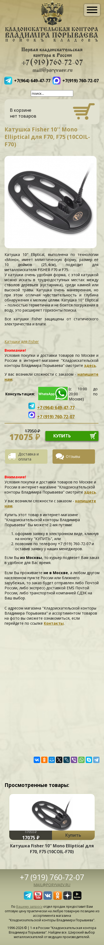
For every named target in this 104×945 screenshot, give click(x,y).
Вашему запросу (29, 906)
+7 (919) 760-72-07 (52, 877)
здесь (90, 365)
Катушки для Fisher (22, 341)
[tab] (28, 456)
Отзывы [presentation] (73, 456)
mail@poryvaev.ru (51, 884)
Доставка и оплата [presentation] (28, 456)
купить (62, 436)
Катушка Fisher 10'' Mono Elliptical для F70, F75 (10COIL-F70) (52, 849)
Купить (73, 835)
